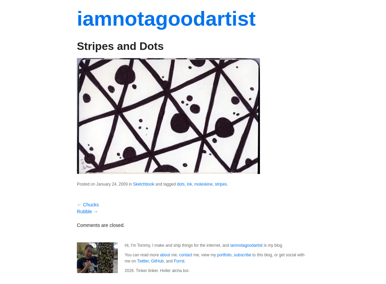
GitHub (157, 261)
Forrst (179, 261)
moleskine (203, 184)
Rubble (87, 211)
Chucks (88, 204)
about (165, 255)
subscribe (242, 255)
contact (185, 255)
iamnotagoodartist (166, 18)
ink (189, 184)
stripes (221, 184)
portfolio (224, 255)
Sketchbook (143, 184)
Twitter (143, 261)
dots (180, 184)
